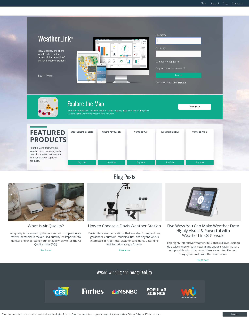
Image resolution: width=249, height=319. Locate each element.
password (179, 68)
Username (161, 34)
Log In (178, 75)
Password (161, 48)
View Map (195, 106)
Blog (225, 3)
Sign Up (182, 82)
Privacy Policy (134, 314)
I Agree (234, 314)
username (167, 68)
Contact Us (237, 3)
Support (214, 3)
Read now (45, 250)
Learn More (45, 75)
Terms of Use (153, 314)
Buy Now (82, 162)
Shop (204, 3)
